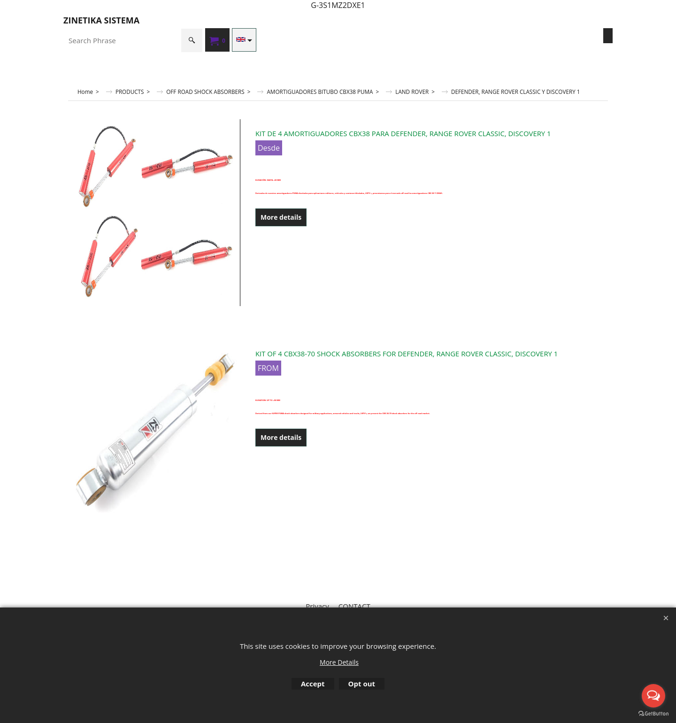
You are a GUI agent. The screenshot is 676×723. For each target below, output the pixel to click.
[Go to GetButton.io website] (653, 713)
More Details (339, 662)
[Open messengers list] (653, 696)
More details (281, 217)
